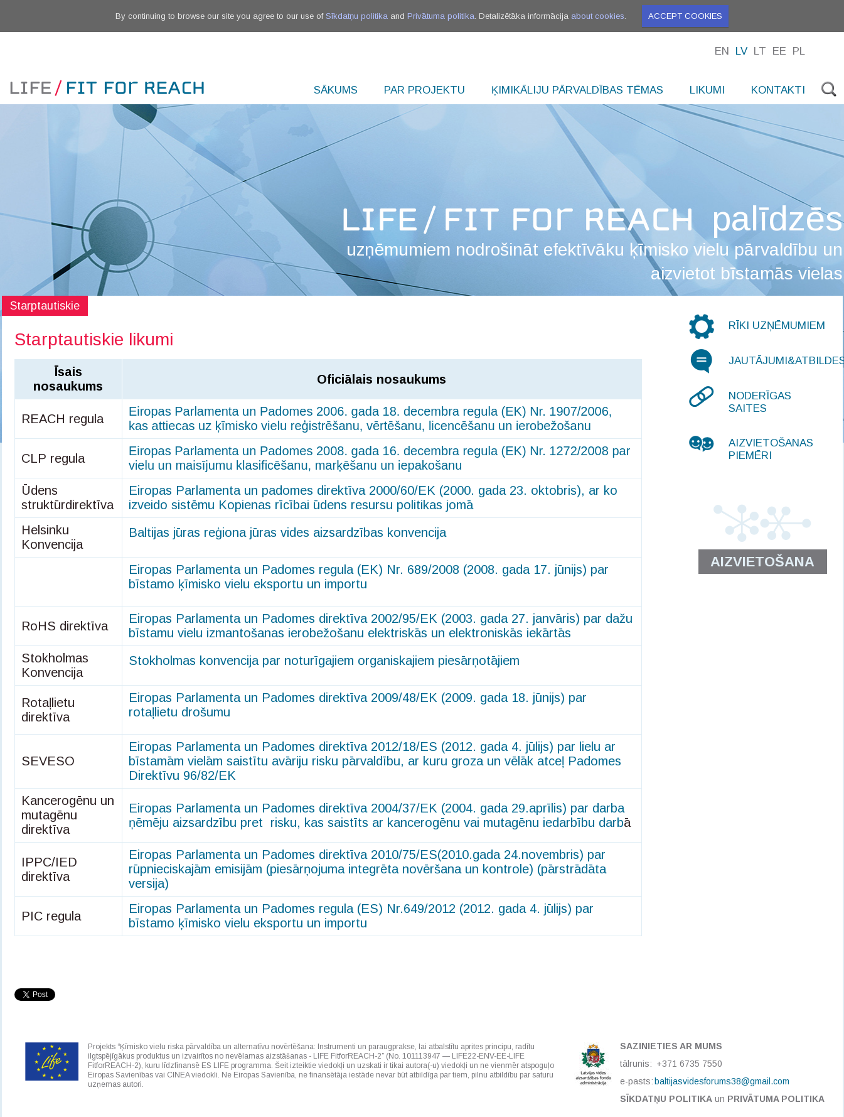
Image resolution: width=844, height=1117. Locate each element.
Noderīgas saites (760, 402)
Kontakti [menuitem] (778, 90)
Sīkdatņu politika (357, 16)
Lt (760, 51)
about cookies (597, 16)
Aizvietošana (762, 561)
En (722, 51)
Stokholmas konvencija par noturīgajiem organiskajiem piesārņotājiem (324, 660)
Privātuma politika (440, 16)
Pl (799, 51)
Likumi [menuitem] (707, 90)
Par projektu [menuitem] (424, 90)
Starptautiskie (45, 305)
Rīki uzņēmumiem (777, 326)
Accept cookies (685, 16)
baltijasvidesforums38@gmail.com (721, 1081)
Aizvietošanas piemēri (771, 449)
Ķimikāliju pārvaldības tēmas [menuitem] (577, 90)
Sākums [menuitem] (336, 90)
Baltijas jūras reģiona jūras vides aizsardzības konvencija (287, 532)
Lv (741, 51)
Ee (779, 51)
